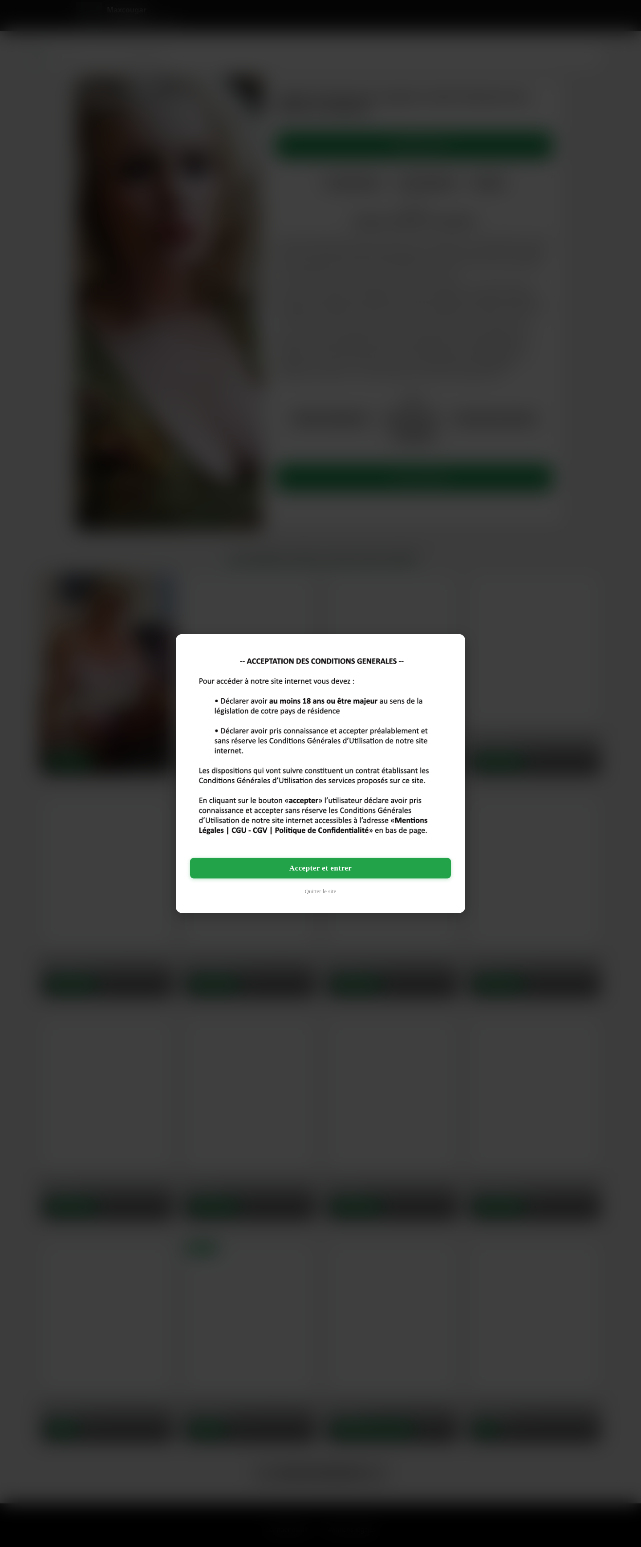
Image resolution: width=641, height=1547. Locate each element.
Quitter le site (321, 890)
